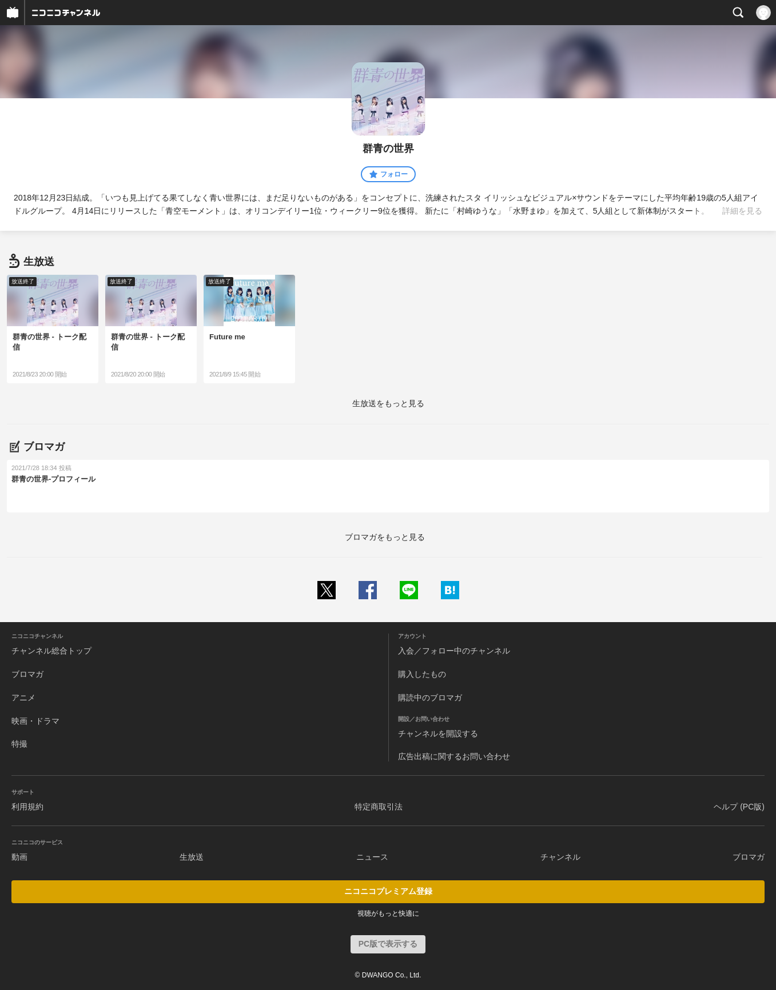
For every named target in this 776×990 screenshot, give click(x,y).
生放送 (192, 856)
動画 (19, 856)
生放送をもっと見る (388, 403)
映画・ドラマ (35, 721)
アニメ (23, 697)
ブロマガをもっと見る (385, 537)
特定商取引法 (379, 806)
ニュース (372, 856)
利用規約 (27, 806)
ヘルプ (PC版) (739, 806)
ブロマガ (27, 674)
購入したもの (422, 674)
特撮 (19, 743)
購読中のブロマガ (430, 697)
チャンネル (560, 856)
